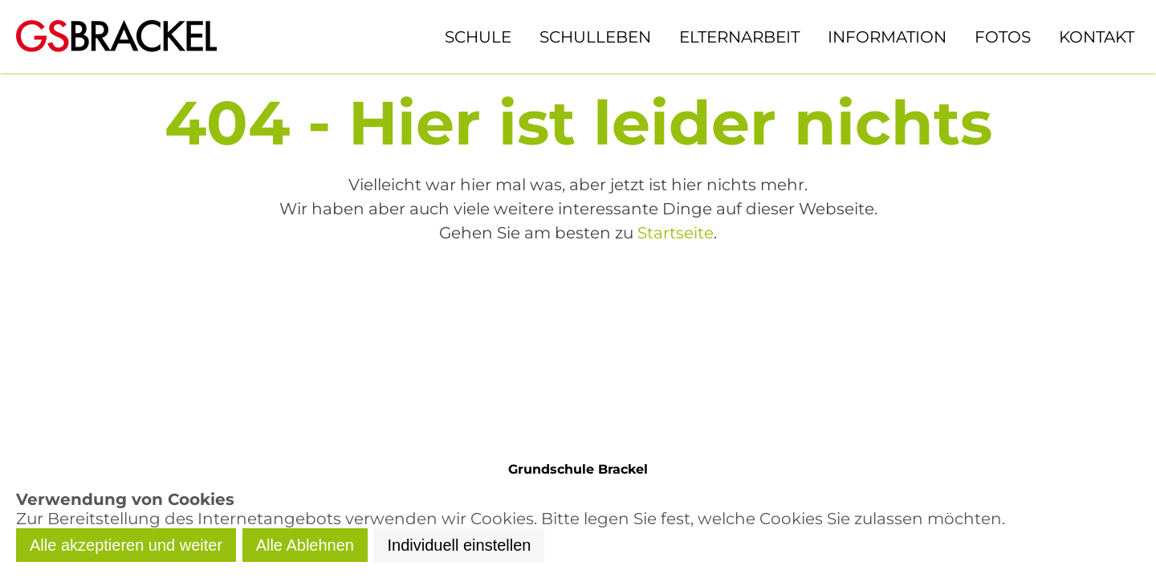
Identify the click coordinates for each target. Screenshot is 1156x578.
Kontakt (1096, 37)
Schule (478, 37)
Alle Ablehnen (305, 545)
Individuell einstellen (459, 545)
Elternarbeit (739, 37)
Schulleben (595, 37)
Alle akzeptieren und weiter (126, 545)
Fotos (1003, 37)
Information (887, 37)
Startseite (675, 232)
